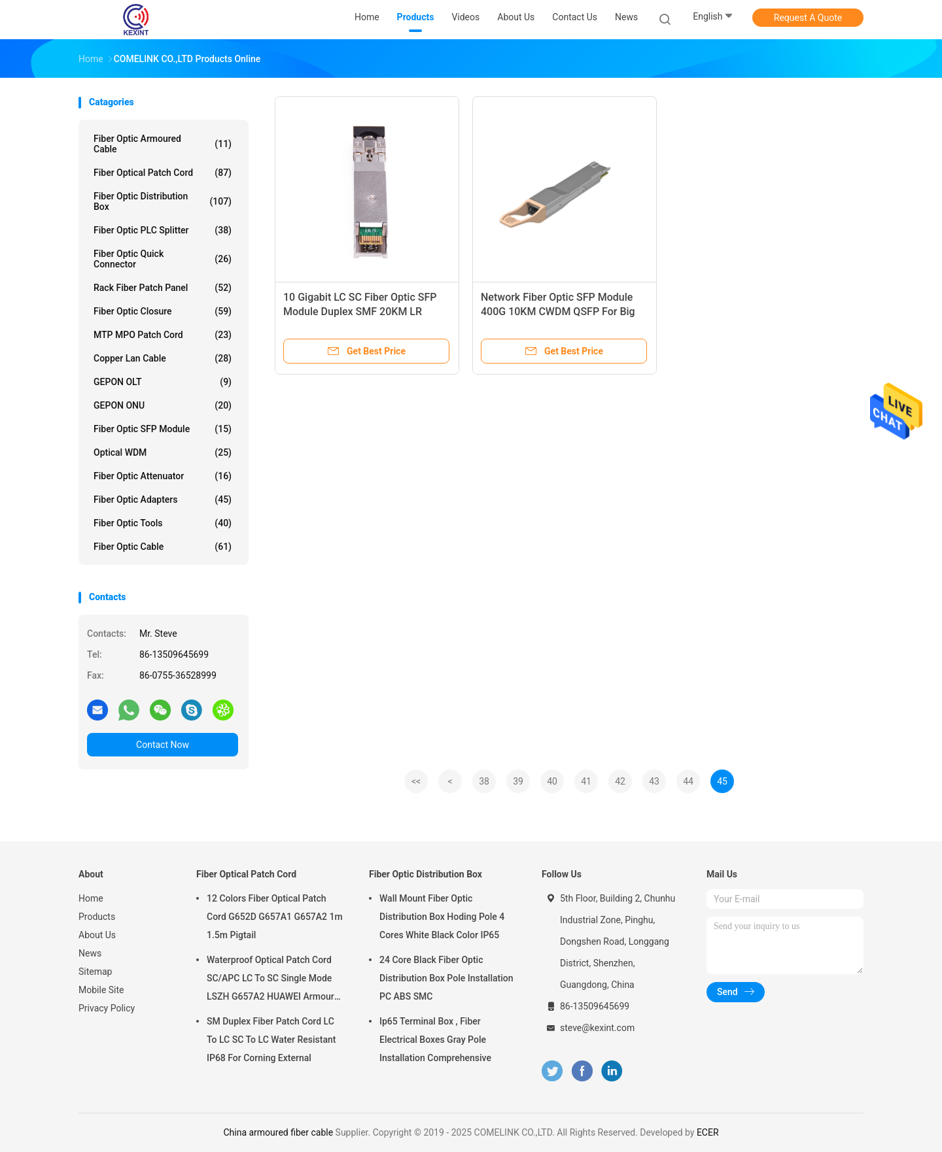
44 (688, 781)
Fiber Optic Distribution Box (163, 201)
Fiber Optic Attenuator (163, 476)
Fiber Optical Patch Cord (163, 172)
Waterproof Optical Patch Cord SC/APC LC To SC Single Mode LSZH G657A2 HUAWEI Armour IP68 (270, 980)
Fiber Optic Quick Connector (163, 258)
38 (484, 781)
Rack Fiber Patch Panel (163, 287)
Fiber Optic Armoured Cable (163, 143)
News (89, 953)
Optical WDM (163, 452)
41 (586, 781)
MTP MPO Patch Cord (163, 334)
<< (416, 781)
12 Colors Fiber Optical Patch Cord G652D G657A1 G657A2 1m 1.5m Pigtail (275, 916)
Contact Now (162, 744)
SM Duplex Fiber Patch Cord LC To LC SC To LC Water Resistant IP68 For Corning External (271, 1039)
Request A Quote (808, 17)
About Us (97, 935)
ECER (708, 1132)
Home (90, 898)
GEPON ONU (163, 405)
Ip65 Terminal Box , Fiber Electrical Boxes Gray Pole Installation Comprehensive (435, 1039)
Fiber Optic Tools (163, 523)
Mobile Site (101, 990)
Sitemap (95, 971)
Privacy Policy (106, 1008)
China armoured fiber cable (278, 1132)
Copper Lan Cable (163, 358)
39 (518, 781)
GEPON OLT (163, 381)
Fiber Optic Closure (163, 311)
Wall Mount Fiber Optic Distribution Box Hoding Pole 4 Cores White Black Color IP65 (441, 916)
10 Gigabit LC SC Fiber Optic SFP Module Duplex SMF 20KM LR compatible (359, 311)
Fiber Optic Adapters (163, 499)
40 (552, 781)
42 (620, 781)
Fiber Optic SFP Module (163, 428)
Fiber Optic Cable (163, 546)
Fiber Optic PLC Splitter (163, 230)
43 (654, 781)
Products (96, 916)
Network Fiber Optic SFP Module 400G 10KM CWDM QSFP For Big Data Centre (558, 311)
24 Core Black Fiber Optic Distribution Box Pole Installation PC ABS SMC (446, 978)
